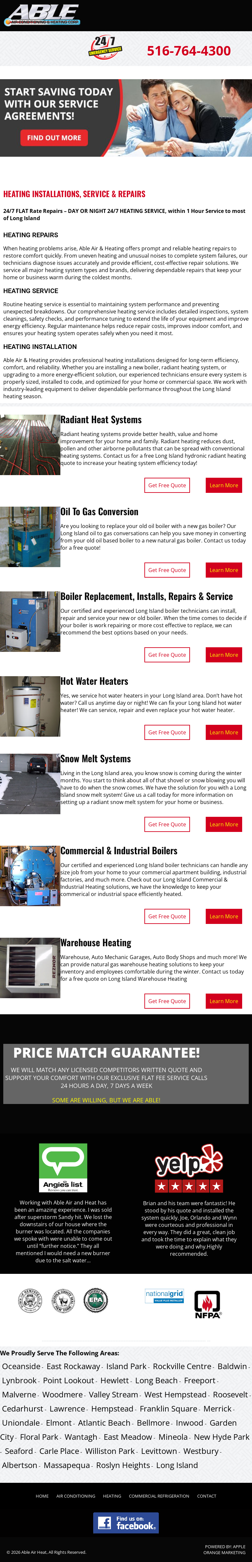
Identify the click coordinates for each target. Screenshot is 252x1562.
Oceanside (21, 1366)
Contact (206, 1496)
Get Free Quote (167, 485)
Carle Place (59, 1450)
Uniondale (21, 1422)
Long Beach (156, 1380)
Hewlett (114, 1380)
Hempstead (112, 1408)
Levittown (159, 1450)
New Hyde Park (222, 1436)
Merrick (217, 1408)
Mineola (173, 1436)
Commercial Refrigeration (159, 1496)
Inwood (189, 1422)
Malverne (19, 1394)
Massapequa (67, 1464)
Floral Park (39, 1436)
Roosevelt (230, 1394)
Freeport (200, 1380)
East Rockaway (73, 1366)
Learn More (224, 485)
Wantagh (81, 1436)
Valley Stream (113, 1394)
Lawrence (67, 1408)
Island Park (126, 1366)
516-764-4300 (189, 50)
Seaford (19, 1450)
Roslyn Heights (123, 1464)
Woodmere (62, 1394)
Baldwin (232, 1366)
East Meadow (128, 1436)
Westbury (201, 1450)
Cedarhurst (22, 1408)
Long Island (177, 1464)
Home (42, 1496)
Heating (112, 1496)
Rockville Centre (182, 1366)
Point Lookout (68, 1380)
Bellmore (153, 1422)
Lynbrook (19, 1380)
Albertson (19, 1464)
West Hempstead (175, 1394)
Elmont (59, 1422)
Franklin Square (168, 1408)
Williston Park (110, 1450)
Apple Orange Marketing (224, 1549)
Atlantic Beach (104, 1422)
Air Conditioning (75, 1496)
